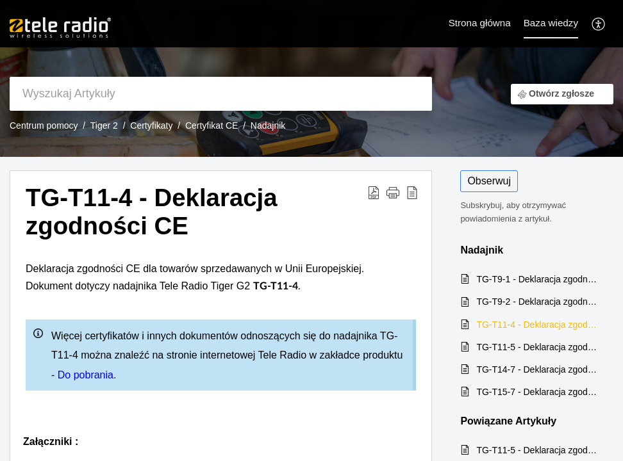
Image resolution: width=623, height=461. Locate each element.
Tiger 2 (104, 125)
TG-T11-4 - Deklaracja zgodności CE (152, 211)
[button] (392, 192)
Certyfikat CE (211, 125)
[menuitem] (599, 23)
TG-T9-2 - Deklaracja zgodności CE (538, 301)
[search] (221, 94)
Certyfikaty (151, 125)
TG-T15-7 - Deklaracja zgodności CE (538, 392)
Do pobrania (85, 374)
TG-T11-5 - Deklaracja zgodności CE (538, 347)
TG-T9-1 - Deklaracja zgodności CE (538, 279)
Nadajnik (268, 125)
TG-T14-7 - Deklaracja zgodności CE (538, 369)
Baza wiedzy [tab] (551, 22)
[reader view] (412, 192)
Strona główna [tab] (480, 22)
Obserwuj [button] (489, 180)
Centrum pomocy (44, 125)
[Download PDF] (373, 192)
